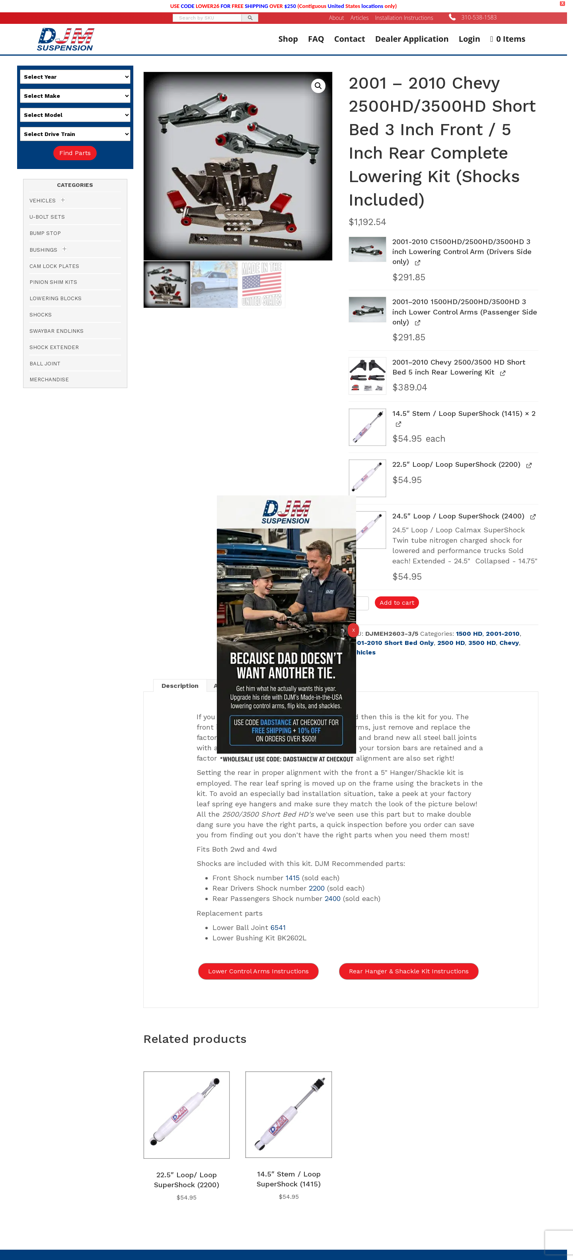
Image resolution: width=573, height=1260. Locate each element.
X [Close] (353, 630)
